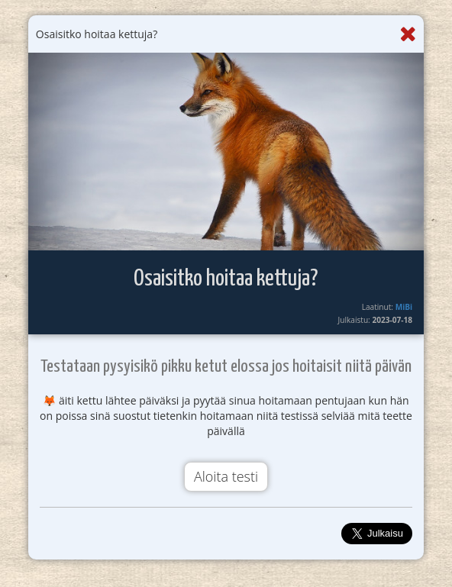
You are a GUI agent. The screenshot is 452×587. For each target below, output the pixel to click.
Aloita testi (226, 476)
